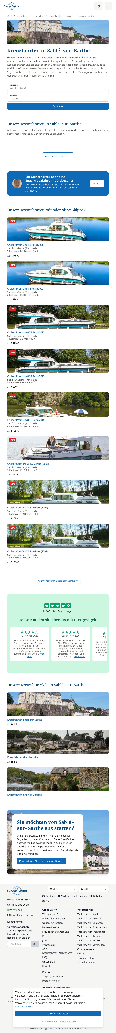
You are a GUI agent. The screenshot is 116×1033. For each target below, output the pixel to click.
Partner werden (51, 980)
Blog (46, 901)
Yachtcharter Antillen (89, 940)
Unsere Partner (51, 927)
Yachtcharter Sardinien (90, 914)
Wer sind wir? (50, 914)
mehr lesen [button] (79, 656)
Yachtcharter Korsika (89, 936)
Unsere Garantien (52, 923)
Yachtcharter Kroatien (89, 918)
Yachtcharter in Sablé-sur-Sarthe (58, 580)
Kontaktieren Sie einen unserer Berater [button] (41, 861)
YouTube (64, 896)
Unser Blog (48, 961)
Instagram (80, 896)
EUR (94, 888)
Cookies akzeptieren (58, 1013)
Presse (46, 936)
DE (63, 888)
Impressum (48, 944)
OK (34, 944)
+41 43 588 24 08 (18, 904)
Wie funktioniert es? (53, 918)
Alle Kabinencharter (58, 156)
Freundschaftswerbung (55, 931)
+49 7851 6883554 (18, 899)
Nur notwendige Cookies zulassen (58, 1021)
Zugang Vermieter (52, 976)
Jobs (44, 940)
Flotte (80, 953)
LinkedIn (96, 896)
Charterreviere (85, 949)
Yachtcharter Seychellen (91, 944)
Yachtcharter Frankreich (91, 931)
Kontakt (97, 183)
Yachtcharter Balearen (90, 923)
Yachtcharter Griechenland (92, 927)
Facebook (48, 896)
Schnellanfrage (86, 962)
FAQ (44, 957)
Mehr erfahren (23, 1006)
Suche (58, 106)
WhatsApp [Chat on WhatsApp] (14, 910)
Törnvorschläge (86, 958)
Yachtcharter (65, 952)
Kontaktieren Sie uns (20, 915)
